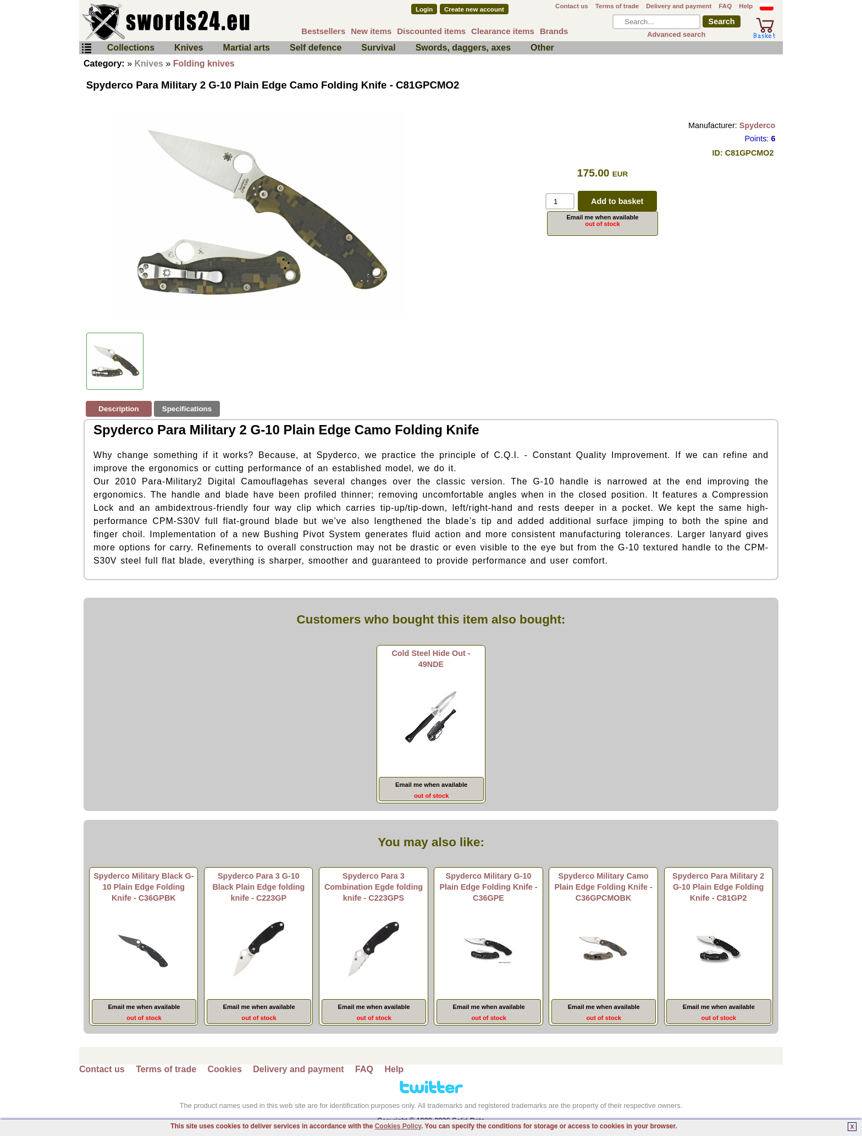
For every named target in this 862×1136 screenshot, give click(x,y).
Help (746, 6)
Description (118, 409)
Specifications (187, 409)
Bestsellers (323, 31)
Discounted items (431, 31)
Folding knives (204, 63)
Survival (378, 47)
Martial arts (246, 47)
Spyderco (757, 125)
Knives (188, 47)
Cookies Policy (398, 1126)
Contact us (571, 6)
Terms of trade (617, 6)
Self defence (315, 47)
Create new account (474, 9)
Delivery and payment (678, 6)
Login (424, 9)
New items (371, 31)
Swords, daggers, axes (463, 47)
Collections (130, 47)
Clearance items (502, 31)
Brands (554, 31)
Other (542, 47)
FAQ (725, 6)
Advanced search (676, 34)
